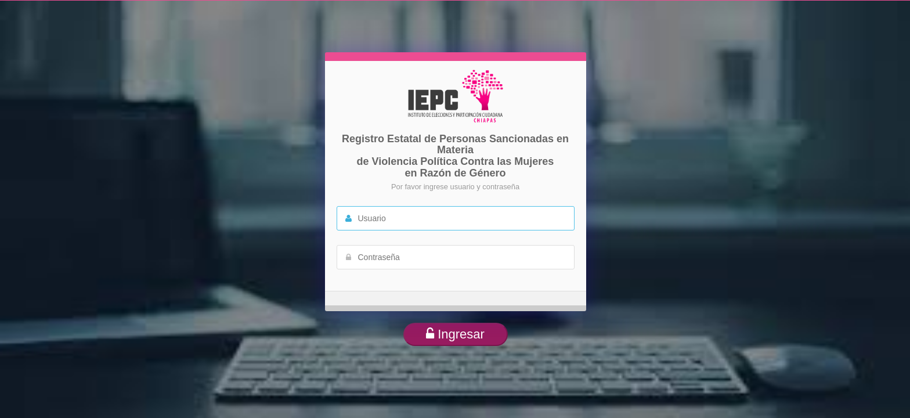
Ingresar (455, 334)
